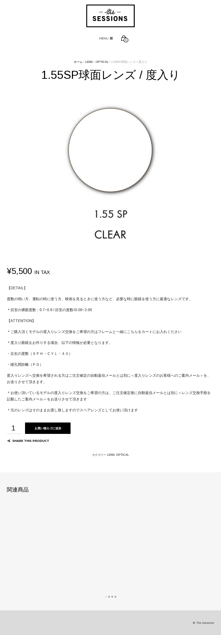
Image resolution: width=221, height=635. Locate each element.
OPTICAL (102, 62)
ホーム (78, 62)
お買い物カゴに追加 (48, 428)
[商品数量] (13, 428)
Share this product (28, 441)
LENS (89, 62)
